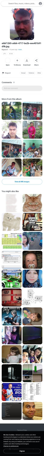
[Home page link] (4, 4)
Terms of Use (22, 430)
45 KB (11, 53)
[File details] (12, 111)
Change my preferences (11, 446)
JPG (4, 53)
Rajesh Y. (5, 50)
